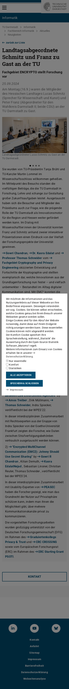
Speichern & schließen (24, 383)
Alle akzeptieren (20, 375)
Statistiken (14, 368)
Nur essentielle (16, 361)
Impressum (14, 389)
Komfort (12, 364)
